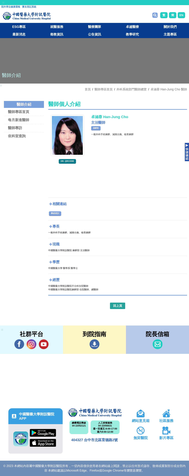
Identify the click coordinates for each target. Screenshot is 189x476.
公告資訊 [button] (94, 34)
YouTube (44, 344)
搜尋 (155, 15)
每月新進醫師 (18, 120)
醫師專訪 (15, 128)
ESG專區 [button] (19, 27)
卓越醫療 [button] (132, 27)
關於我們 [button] (170, 27)
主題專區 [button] (170, 34)
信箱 (157, 344)
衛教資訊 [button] (56, 34)
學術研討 (55, 213)
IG (31, 344)
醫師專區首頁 (18, 112)
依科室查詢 (17, 136)
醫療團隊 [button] (94, 27)
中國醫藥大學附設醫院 (94, 412)
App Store (43, 443)
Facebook (19, 344)
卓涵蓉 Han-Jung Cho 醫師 (169, 89)
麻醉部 (96, 128)
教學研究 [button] (132, 34)
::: (3, 2)
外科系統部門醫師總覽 (132, 89)
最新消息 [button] (19, 34)
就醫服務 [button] (56, 27)
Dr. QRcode (67, 161)
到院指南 (94, 344)
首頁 (88, 89)
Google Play (43, 433)
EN (181, 15)
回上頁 (117, 305)
